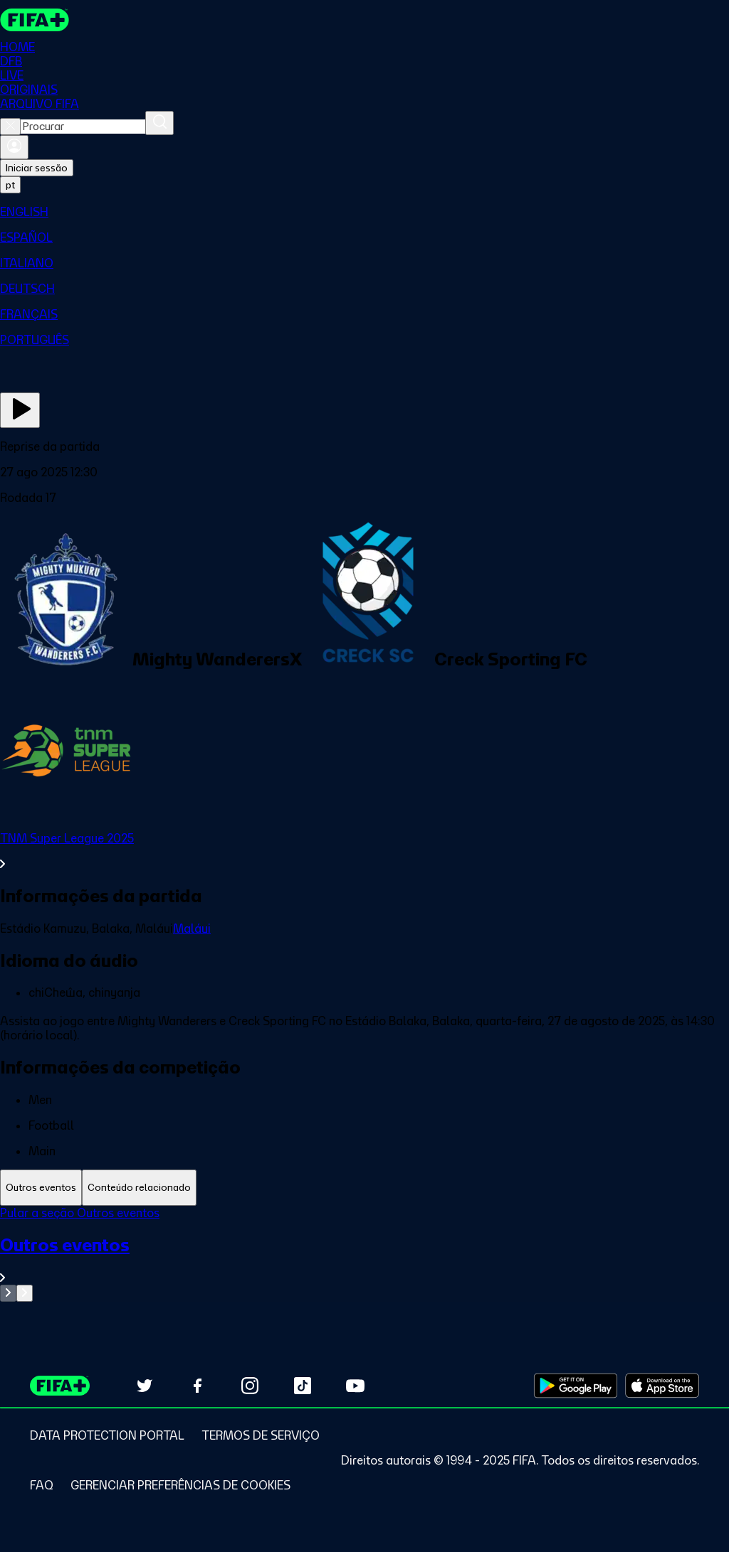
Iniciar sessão (37, 167)
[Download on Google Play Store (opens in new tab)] (575, 1385)
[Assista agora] (20, 410)
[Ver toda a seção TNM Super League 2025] (364, 851)
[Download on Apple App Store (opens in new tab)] (662, 1385)
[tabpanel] (364, 1254)
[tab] (41, 1188)
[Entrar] (14, 147)
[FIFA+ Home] (34, 20)
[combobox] (83, 126)
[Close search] (10, 126)
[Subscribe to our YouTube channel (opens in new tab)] (355, 1385)
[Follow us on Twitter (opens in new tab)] (144, 1385)
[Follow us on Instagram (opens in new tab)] (250, 1385)
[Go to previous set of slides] (8, 1293)
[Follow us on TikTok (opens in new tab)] (302, 1385)
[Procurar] (159, 123)
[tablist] (364, 1188)
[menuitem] (364, 212)
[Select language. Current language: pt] (10, 184)
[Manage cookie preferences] (180, 1485)
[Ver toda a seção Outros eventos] (364, 1259)
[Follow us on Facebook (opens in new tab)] (197, 1385)
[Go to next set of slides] (24, 1293)
